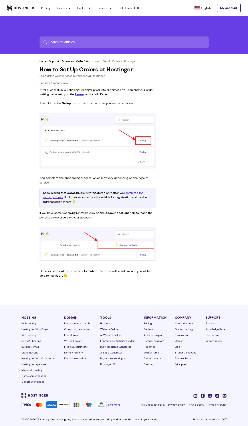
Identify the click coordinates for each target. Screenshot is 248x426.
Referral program (154, 341)
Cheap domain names (77, 329)
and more (114, 404)
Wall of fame (151, 352)
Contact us (212, 335)
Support (54, 61)
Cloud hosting (29, 352)
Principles (180, 364)
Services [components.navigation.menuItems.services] (64, 8)
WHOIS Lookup (73, 341)
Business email (30, 346)
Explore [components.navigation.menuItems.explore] (84, 8)
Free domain (71, 335)
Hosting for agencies (33, 364)
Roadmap (150, 346)
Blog (177, 346)
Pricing (148, 323)
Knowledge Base (215, 329)
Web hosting (29, 323)
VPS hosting (28, 335)
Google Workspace (32, 381)
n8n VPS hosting (31, 341)
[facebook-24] (203, 395)
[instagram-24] (210, 395)
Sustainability (183, 358)
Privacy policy (176, 404)
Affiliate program (154, 335)
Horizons (105, 323)
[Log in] (229, 8)
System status (153, 358)
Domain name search (77, 323)
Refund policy (196, 404)
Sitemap (149, 364)
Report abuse (214, 341)
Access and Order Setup (76, 61)
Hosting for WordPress (34, 329)
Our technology (184, 329)
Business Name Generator (115, 346)
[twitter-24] (217, 395)
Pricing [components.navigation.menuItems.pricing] (45, 8)
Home (43, 61)
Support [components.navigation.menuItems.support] (105, 8)
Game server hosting (33, 376)
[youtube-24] (224, 395)
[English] (202, 8)
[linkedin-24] (195, 395)
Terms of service (217, 404)
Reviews (148, 329)
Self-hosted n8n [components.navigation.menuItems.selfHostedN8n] (129, 8)
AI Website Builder (111, 335)
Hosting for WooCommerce (38, 358)
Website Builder (109, 329)
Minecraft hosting (32, 370)
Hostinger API (108, 364)
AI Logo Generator (111, 352)
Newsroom (181, 335)
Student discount (185, 352)
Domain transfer (74, 352)
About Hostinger (185, 323)
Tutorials (211, 323)
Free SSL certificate (76, 346)
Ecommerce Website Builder (117, 341)
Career (179, 341)
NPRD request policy (153, 404)
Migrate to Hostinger (112, 358)
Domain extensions (75, 358)
